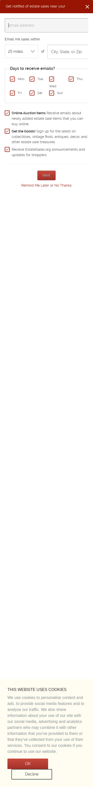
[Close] (87, 7)
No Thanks (63, 185)
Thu (80, 79)
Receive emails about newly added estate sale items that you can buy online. (47, 118)
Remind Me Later (35, 185)
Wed (52, 86)
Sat (39, 93)
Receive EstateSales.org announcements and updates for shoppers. (48, 152)
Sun (60, 93)
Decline (31, 774)
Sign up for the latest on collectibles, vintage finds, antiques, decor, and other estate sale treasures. (49, 136)
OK (28, 763)
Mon (21, 79)
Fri (20, 93)
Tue (40, 79)
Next (46, 175)
